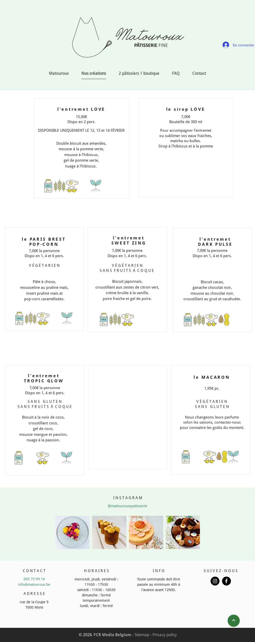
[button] (72, 532)
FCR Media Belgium (112, 634)
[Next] (234, 621)
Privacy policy (164, 634)
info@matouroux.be (34, 584)
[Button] (215, 581)
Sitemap (141, 634)
